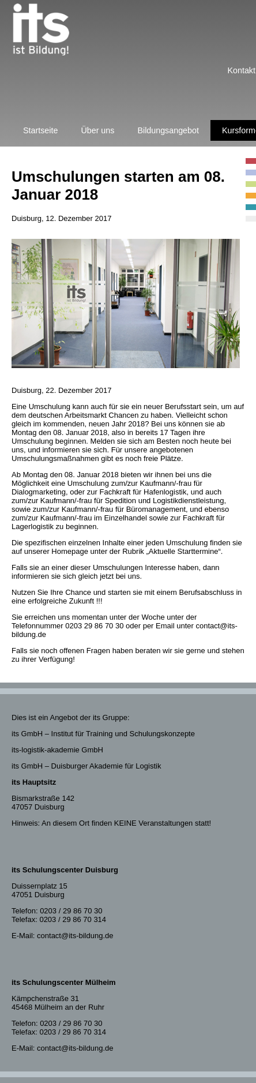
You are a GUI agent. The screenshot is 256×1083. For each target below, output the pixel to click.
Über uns (97, 130)
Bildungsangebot (168, 130)
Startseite (40, 130)
